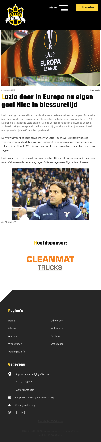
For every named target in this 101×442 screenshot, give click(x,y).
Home (11, 320)
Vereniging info (16, 351)
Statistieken (57, 343)
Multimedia (57, 328)
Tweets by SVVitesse (50, 421)
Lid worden (87, 7)
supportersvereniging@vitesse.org (34, 397)
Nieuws (12, 328)
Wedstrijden (15, 343)
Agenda (12, 336)
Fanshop (55, 336)
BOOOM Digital (54, 435)
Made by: (43, 435)
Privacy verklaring (25, 405)
